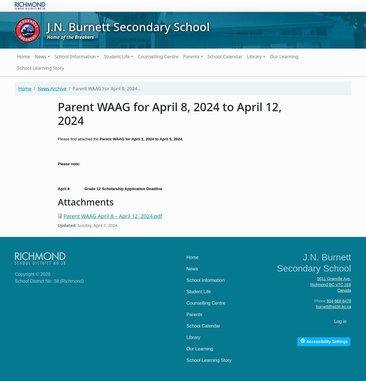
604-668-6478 (339, 301)
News (41, 56)
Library (254, 56)
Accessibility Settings (324, 341)
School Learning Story (40, 68)
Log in (340, 321)
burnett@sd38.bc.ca (333, 307)
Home (23, 56)
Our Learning (284, 56)
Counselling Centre (158, 56)
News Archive (51, 88)
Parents (191, 56)
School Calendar (225, 56)
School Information (75, 56)
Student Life (117, 56)
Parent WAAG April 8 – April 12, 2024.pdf (112, 216)
